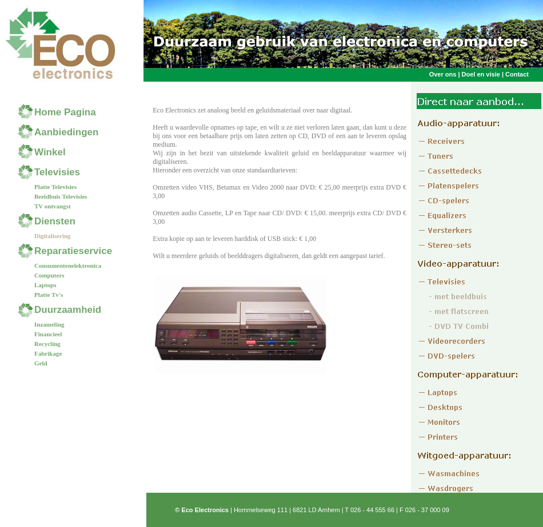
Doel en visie (481, 74)
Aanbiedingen (66, 132)
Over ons (443, 74)
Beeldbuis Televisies (60, 196)
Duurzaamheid (67, 309)
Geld (40, 363)
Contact (517, 74)
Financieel (48, 334)
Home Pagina (65, 112)
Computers (49, 275)
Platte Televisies (55, 186)
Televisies (57, 172)
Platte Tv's (48, 294)
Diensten (54, 221)
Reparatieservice (73, 251)
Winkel (50, 152)
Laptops (45, 284)
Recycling (47, 343)
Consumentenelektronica (67, 265)
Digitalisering (52, 235)
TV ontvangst (52, 206)
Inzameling (49, 324)
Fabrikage (48, 353)
